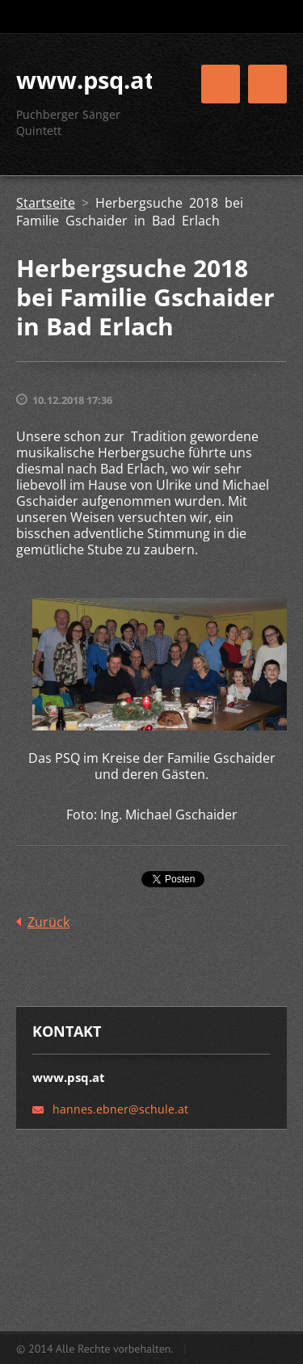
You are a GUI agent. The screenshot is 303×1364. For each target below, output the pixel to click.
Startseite (45, 203)
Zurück (48, 922)
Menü (267, 84)
